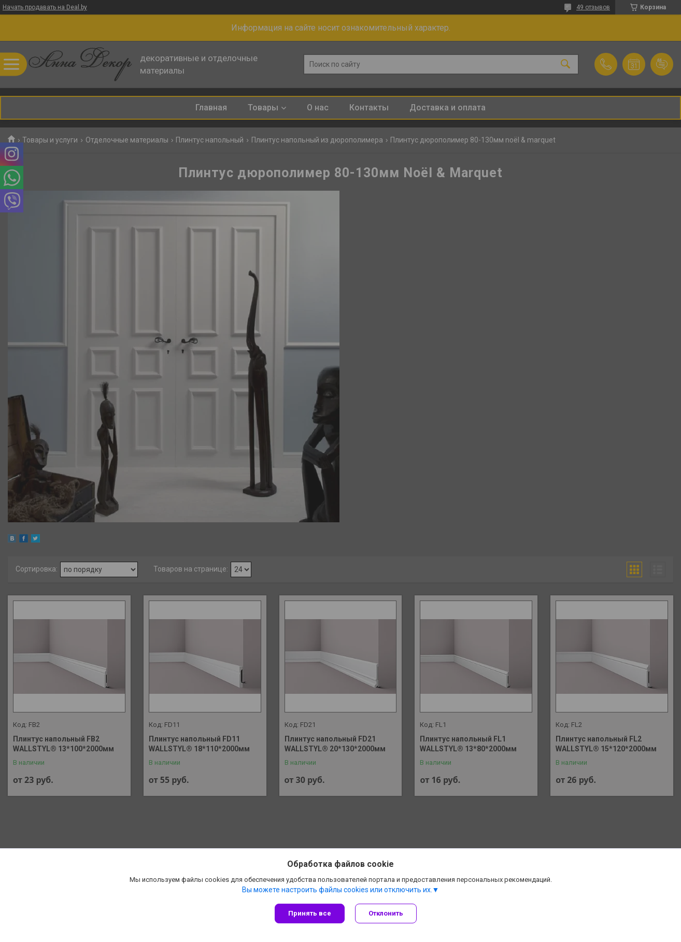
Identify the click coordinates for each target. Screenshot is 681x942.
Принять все (309, 913)
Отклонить (385, 913)
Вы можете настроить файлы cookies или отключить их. (337, 890)
